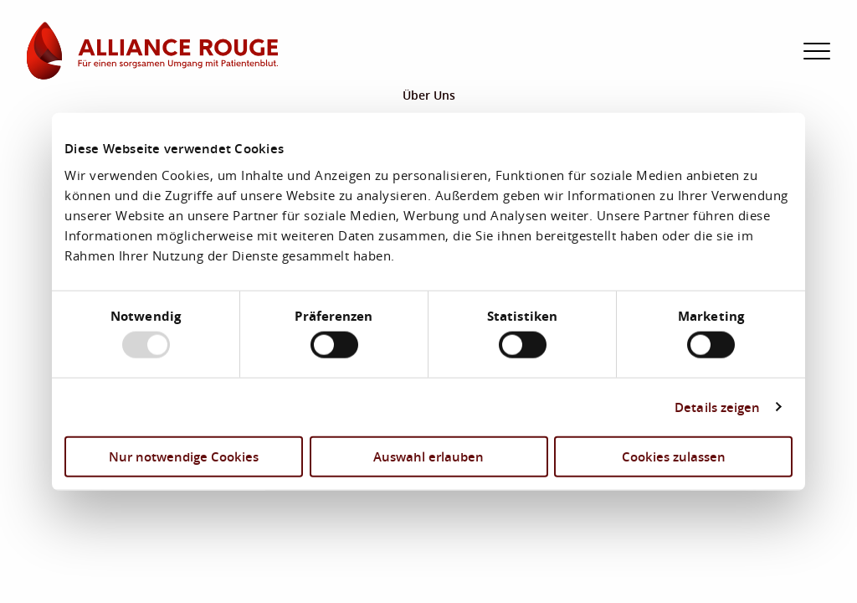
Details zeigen (717, 407)
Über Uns (429, 95)
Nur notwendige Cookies (184, 455)
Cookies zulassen (674, 455)
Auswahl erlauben (428, 455)
